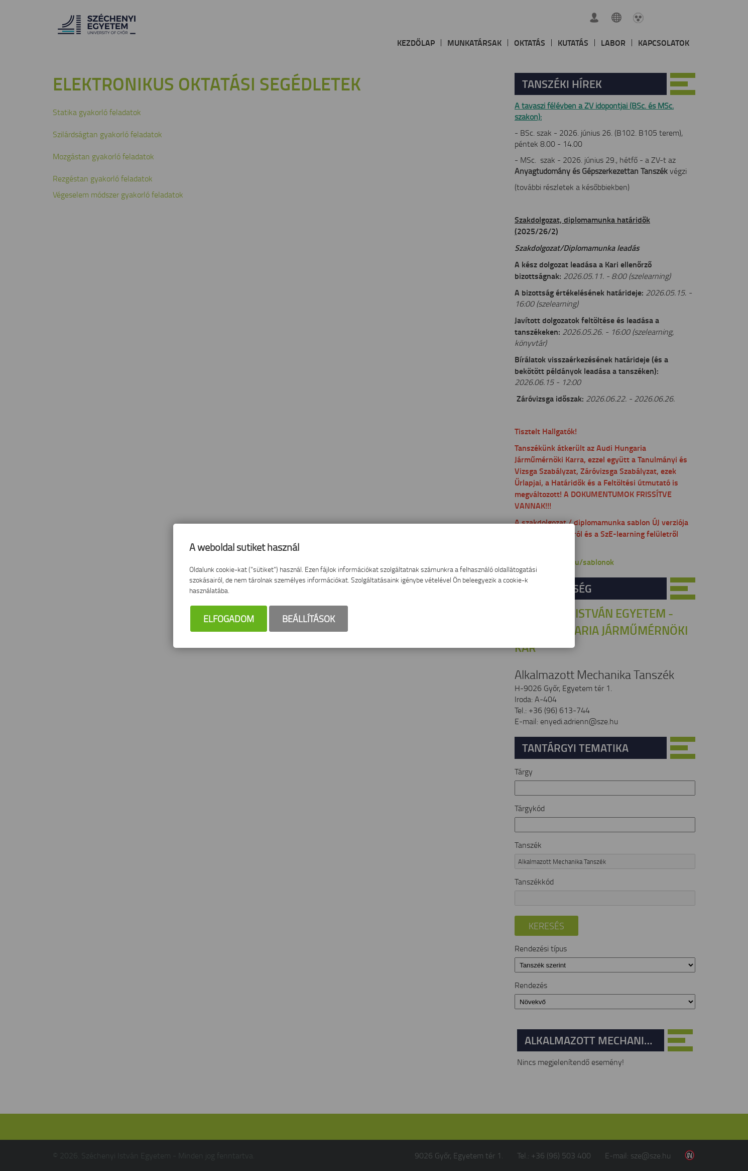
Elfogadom (228, 619)
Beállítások (308, 619)
